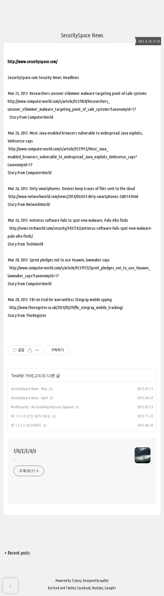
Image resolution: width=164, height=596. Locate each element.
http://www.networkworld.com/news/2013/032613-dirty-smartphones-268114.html (73, 196)
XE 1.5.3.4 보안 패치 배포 (31, 416)
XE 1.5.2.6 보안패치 (26, 425)
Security (18, 375)
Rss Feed (53, 588)
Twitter (71, 588)
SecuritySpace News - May (29, 389)
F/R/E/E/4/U (25, 451)
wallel (104, 580)
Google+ (110, 588)
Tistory (76, 580)
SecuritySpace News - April (29, 398)
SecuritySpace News (82, 35)
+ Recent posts (17, 552)
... (15, 458)
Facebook (84, 588)
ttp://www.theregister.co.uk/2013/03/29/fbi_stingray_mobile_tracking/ (67, 307)
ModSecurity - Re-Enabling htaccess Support (42, 407)
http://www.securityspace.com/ (32, 61)
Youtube (97, 588)
